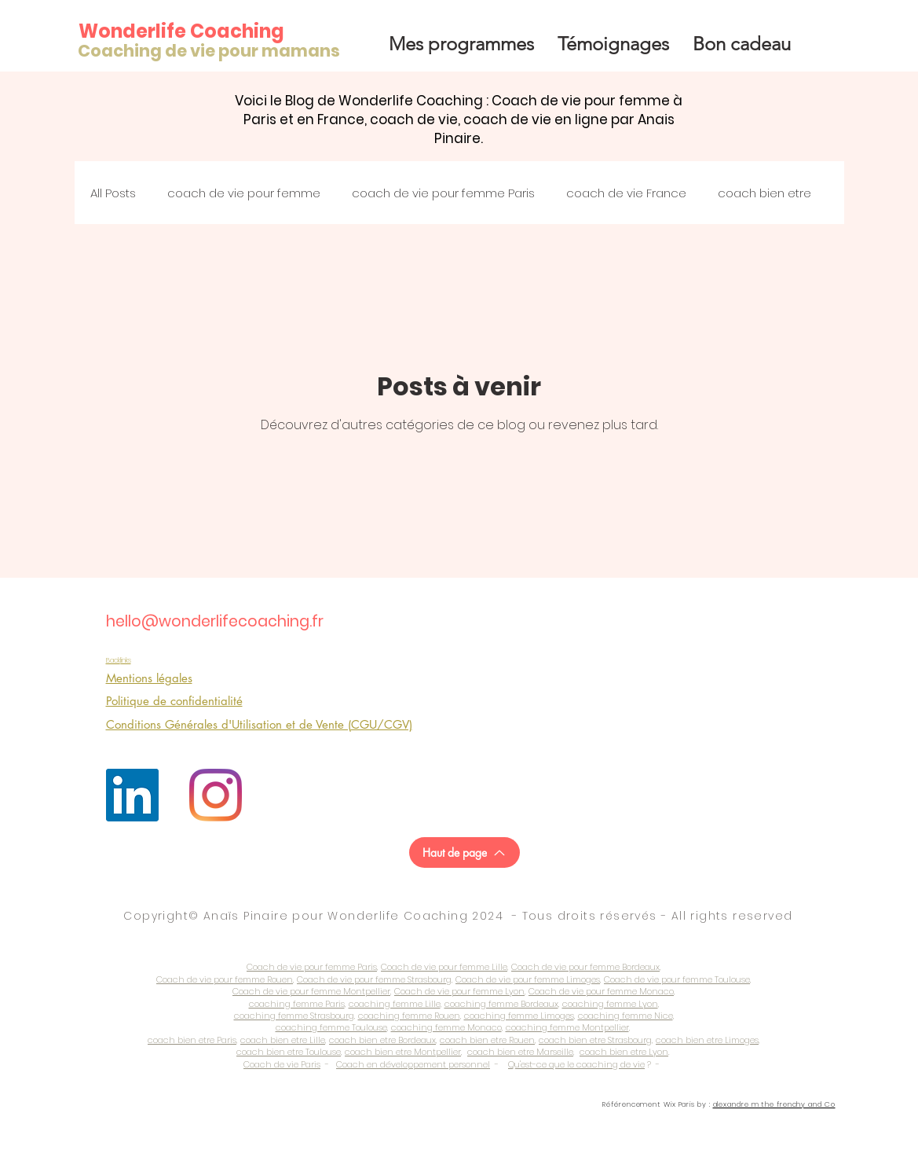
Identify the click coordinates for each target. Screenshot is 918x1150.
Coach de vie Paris (281, 1064)
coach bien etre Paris (192, 1040)
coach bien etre (764, 193)
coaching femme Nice (625, 1015)
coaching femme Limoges (519, 1015)
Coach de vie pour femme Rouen (224, 979)
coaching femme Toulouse (331, 1027)
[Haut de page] (464, 852)
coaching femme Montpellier (567, 1027)
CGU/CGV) (381, 724)
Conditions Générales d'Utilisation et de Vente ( (228, 724)
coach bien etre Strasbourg (595, 1040)
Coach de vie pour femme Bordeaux (585, 967)
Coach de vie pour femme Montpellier (311, 991)
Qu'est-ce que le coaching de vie (576, 1064)
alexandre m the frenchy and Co (774, 1104)
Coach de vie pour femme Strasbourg (374, 979)
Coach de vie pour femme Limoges (527, 979)
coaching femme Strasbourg (294, 1015)
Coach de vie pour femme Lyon (459, 991)
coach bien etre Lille (282, 1040)
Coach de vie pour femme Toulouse (677, 979)
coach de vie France (626, 193)
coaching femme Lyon (610, 1004)
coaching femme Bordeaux (501, 1004)
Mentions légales (149, 678)
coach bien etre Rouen (487, 1040)
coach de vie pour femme (243, 193)
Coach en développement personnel (413, 1064)
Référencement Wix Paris (648, 1104)
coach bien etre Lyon (624, 1051)
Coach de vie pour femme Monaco (601, 991)
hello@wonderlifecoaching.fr (215, 621)
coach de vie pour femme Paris (443, 193)
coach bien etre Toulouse (288, 1051)
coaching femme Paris (297, 1004)
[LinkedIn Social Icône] (132, 795)
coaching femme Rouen (409, 1015)
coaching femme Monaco (446, 1027)
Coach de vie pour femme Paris (312, 967)
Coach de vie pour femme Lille (444, 967)
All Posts (113, 193)
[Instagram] (215, 795)
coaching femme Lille (395, 1004)
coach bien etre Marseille (520, 1051)
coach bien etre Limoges (707, 1040)
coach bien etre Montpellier (403, 1051)
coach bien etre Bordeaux (382, 1040)
